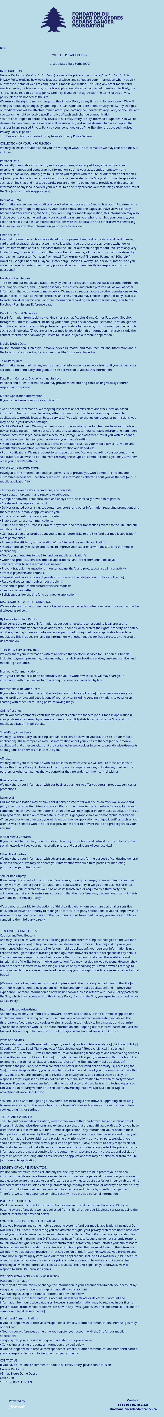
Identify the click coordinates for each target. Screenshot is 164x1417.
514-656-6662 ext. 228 (133, 1405)
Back (3, 48)
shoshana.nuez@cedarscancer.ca (133, 1409)
